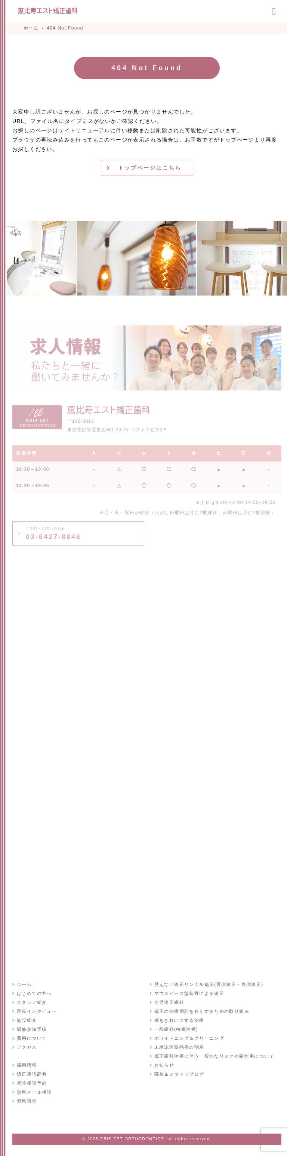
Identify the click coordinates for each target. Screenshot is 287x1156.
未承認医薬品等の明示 (179, 1047)
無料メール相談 (34, 1092)
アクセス (27, 1047)
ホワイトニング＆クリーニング (189, 1038)
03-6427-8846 (53, 533)
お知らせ (164, 1065)
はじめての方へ (34, 993)
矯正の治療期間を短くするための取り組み (202, 1011)
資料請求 (27, 1101)
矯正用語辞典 (32, 1074)
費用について (32, 1038)
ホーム (24, 984)
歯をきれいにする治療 (179, 1020)
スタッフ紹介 (32, 1002)
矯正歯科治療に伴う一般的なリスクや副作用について (214, 1056)
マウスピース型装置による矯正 (189, 993)
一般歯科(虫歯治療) (176, 1029)
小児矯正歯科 (169, 1002)
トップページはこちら (150, 168)
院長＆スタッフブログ (179, 1074)
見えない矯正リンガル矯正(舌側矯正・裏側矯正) (208, 984)
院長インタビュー (37, 1011)
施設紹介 (27, 1020)
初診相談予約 (32, 1083)
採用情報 (27, 1065)
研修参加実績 (32, 1029)
